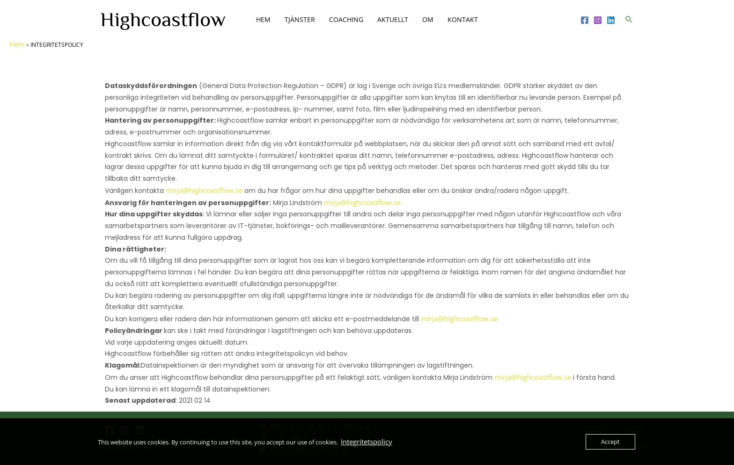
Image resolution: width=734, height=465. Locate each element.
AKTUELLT (392, 19)
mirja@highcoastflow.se (204, 190)
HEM (263, 19)
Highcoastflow (163, 19)
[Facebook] (584, 20)
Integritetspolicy (366, 441)
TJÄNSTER (300, 19)
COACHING (346, 19)
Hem (17, 44)
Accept (610, 441)
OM (427, 19)
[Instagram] (598, 20)
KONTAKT (463, 19)
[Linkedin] (611, 20)
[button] (629, 19)
